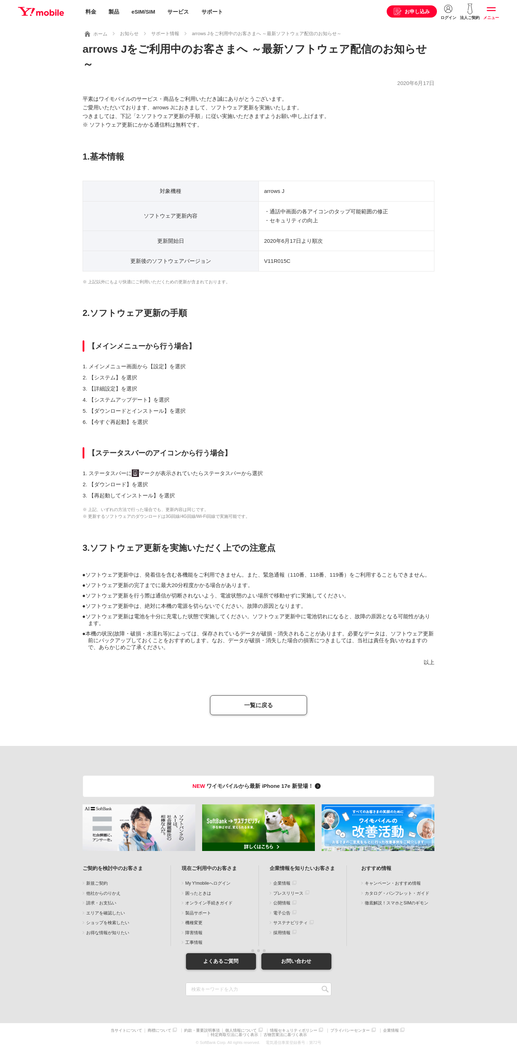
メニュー (491, 17)
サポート (212, 12)
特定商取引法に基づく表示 (234, 1035)
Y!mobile (41, 11)
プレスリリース (288, 892)
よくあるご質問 (220, 961)
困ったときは (198, 892)
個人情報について (241, 1030)
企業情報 (281, 883)
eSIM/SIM (143, 12)
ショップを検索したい (107, 922)
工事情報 (193, 942)
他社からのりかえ (103, 892)
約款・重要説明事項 (202, 1030)
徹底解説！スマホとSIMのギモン (396, 902)
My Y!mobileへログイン (207, 883)
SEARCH (325, 989)
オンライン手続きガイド (209, 902)
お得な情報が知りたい (107, 932)
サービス (178, 12)
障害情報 (193, 932)
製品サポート (198, 912)
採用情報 (281, 932)
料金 (90, 12)
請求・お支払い (101, 902)
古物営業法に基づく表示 (285, 1035)
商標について (159, 1030)
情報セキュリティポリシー (293, 1030)
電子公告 (281, 912)
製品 (113, 12)
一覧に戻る (258, 705)
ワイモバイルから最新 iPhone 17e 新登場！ (257, 786)
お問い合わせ (296, 961)
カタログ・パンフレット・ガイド (397, 892)
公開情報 (281, 902)
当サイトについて (126, 1030)
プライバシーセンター (350, 1030)
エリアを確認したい (105, 912)
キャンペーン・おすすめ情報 (393, 883)
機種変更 (193, 922)
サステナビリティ (290, 922)
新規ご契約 (97, 883)
